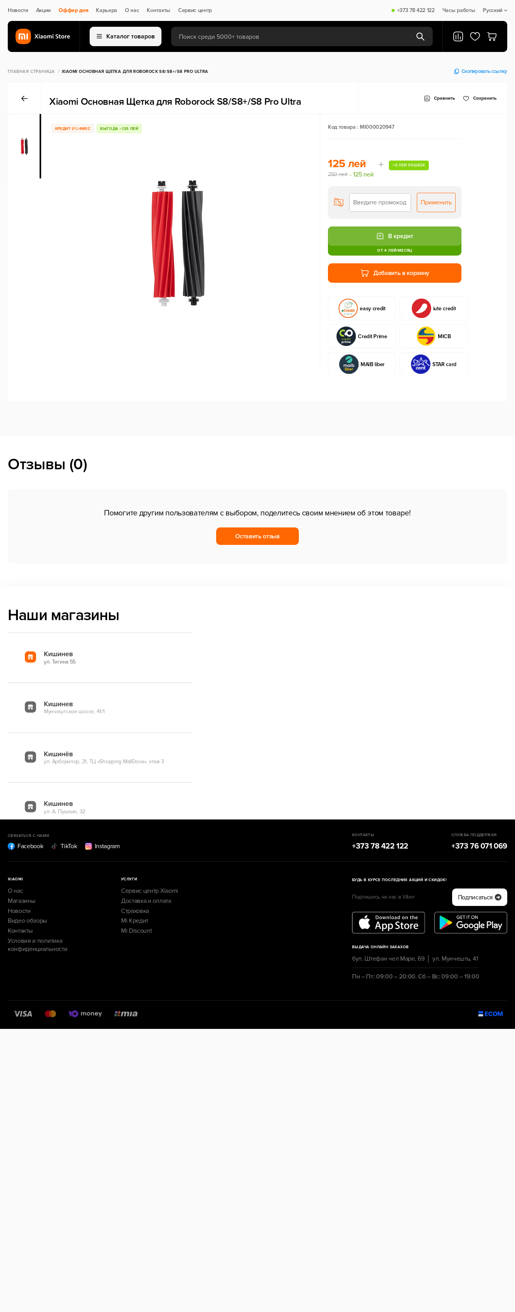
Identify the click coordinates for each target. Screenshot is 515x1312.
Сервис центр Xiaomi (149, 891)
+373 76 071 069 (479, 846)
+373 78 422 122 (416, 10)
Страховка (135, 911)
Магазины (21, 901)
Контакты (158, 10)
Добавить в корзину (394, 273)
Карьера (106, 10)
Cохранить (480, 98)
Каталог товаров (126, 36)
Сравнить (439, 98)
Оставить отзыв (257, 536)
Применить (436, 202)
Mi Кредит (134, 921)
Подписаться (479, 897)
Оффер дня (73, 10)
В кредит (394, 236)
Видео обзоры (27, 921)
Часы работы (458, 10)
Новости (18, 10)
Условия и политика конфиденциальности (37, 945)
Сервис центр (195, 10)
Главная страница (31, 71)
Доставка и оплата (146, 901)
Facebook (25, 846)
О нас (132, 10)
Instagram (102, 846)
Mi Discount (136, 931)
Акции (43, 10)
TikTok (64, 846)
